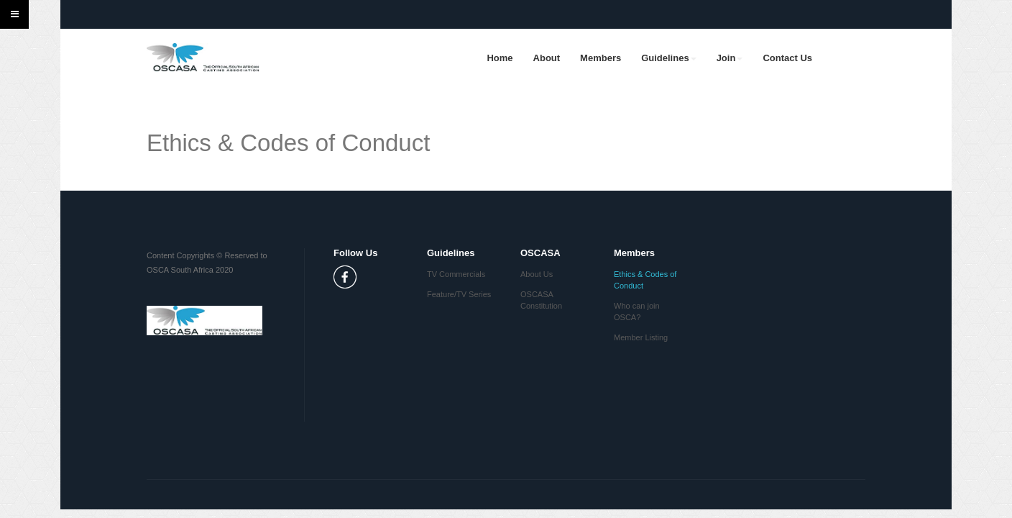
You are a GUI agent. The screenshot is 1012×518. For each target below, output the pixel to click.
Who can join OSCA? (637, 311)
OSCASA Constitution (541, 300)
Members (600, 58)
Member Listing (641, 337)
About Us (536, 274)
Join (730, 58)
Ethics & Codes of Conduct (645, 280)
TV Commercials (456, 274)
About (547, 58)
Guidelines (668, 58)
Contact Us (787, 58)
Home (499, 58)
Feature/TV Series (459, 294)
